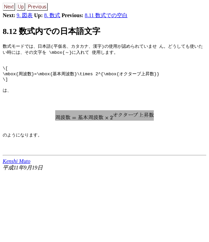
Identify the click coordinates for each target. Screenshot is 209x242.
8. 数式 (52, 15)
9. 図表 (24, 15)
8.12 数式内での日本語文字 (51, 31)
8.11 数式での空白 (106, 15)
